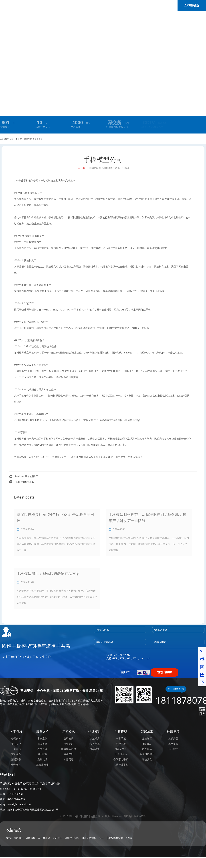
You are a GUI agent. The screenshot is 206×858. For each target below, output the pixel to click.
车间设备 (16, 754)
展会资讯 (68, 754)
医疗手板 (121, 743)
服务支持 (42, 731)
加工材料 (42, 754)
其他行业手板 (120, 764)
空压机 (129, 837)
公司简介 (16, 738)
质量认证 (42, 759)
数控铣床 (147, 749)
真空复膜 (173, 743)
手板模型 (121, 731)
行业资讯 (68, 743)
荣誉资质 (16, 759)
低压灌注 (173, 749)
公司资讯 (68, 738)
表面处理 (42, 749)
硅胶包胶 (31, 837)
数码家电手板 (120, 759)
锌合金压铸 (44, 837)
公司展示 (16, 749)
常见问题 (38, 139)
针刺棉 (68, 837)
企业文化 (16, 743)
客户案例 (42, 738)
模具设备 (95, 749)
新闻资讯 (28, 139)
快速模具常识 (68, 749)
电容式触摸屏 (89, 837)
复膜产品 (173, 738)
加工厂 (102, 837)
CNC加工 (147, 731)
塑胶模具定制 (115, 837)
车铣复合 (147, 759)
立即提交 (164, 672)
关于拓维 (16, 731)
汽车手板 (121, 738)
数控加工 (147, 738)
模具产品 (95, 743)
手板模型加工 (31, 476)
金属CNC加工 (147, 754)
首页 (20, 139)
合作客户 (16, 764)
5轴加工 (147, 743)
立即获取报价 (191, 6)
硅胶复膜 (173, 731)
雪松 (76, 837)
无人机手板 (121, 754)
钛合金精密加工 (14, 837)
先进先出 (57, 837)
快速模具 (95, 731)
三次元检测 (42, 764)
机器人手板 (121, 749)
